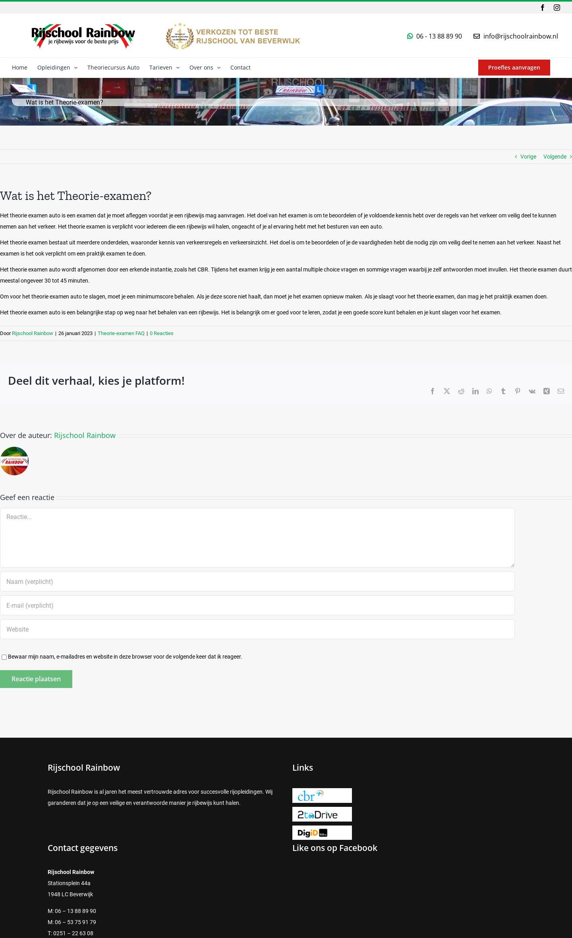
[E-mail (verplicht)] (257, 605)
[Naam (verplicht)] (257, 581)
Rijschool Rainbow (32, 333)
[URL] (257, 629)
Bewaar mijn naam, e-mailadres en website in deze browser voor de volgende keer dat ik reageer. (125, 656)
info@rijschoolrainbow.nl (520, 36)
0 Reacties (162, 333)
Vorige (528, 156)
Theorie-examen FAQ (121, 333)
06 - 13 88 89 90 (439, 36)
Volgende (554, 156)
